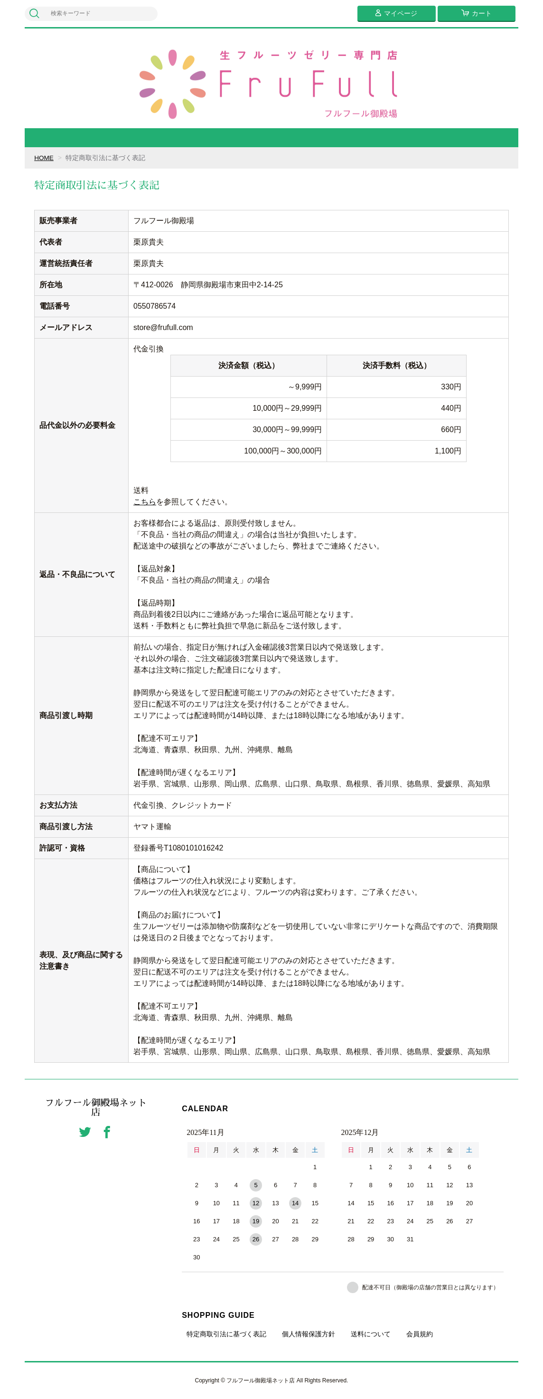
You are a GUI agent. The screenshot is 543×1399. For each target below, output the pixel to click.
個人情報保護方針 (308, 1334)
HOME (44, 157)
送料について (371, 1334)
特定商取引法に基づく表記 (226, 1334)
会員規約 (419, 1334)
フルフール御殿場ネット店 (95, 1107)
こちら (144, 502)
